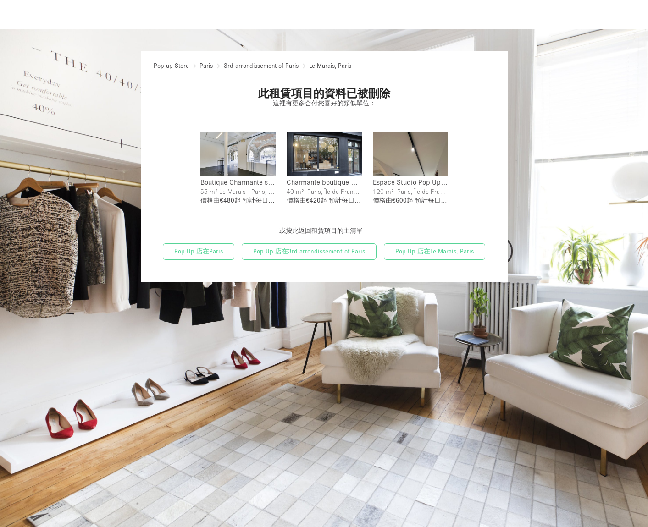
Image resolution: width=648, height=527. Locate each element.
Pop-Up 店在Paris (198, 250)
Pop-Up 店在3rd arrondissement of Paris (309, 250)
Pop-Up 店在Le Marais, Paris (434, 250)
